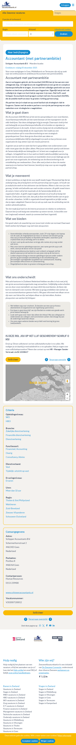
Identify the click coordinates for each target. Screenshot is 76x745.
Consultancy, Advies (15, 457)
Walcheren (11, 504)
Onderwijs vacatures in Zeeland (16, 717)
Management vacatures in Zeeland (17, 711)
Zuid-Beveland (13, 508)
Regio (5, 29)
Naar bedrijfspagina (18, 52)
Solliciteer (38, 612)
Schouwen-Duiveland (16, 516)
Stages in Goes (45, 697)
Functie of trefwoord (12, 19)
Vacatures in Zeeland (12, 689)
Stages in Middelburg (47, 692)
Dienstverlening (13, 439)
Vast (8, 467)
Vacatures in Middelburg (13, 720)
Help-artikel (19, 670)
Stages (57, 12)
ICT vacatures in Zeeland (13, 706)
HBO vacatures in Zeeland (14, 697)
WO (8, 417)
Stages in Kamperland (48, 703)
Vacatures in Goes (10, 731)
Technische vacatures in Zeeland (16, 714)
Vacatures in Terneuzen (12, 728)
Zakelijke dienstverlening (17, 431)
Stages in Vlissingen (47, 695)
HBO (8, 421)
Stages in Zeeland (10, 692)
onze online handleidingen (19, 673)
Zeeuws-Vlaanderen (15, 512)
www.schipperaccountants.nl (19, 592)
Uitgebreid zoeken (63, 29)
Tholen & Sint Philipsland (18, 500)
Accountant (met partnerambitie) (33, 58)
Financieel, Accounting (16, 449)
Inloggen (65, 5)
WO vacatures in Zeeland (13, 700)
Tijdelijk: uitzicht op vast (17, 471)
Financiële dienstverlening (18, 435)
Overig (9, 453)
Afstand (32, 29)
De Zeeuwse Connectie (51, 667)
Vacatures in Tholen (11, 726)
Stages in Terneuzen (47, 700)
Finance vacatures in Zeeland (15, 709)
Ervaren (9, 481)
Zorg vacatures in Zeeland (14, 703)
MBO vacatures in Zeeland (14, 695)
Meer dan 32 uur (13, 490)
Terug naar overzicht (38, 619)
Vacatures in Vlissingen (12, 723)
